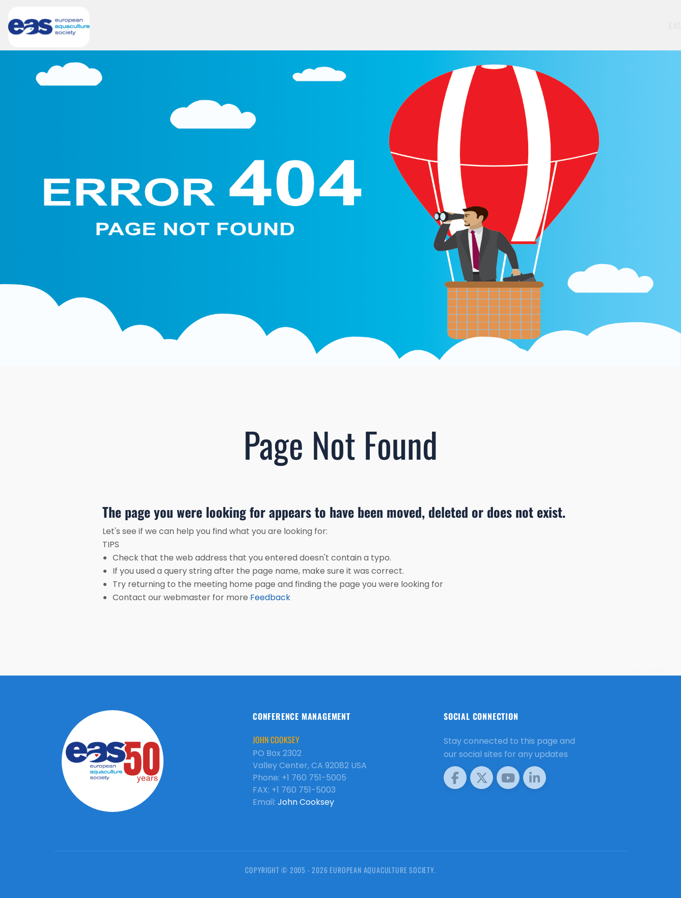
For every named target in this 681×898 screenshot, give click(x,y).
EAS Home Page (589, 25)
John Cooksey (306, 802)
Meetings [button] (644, 25)
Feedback (270, 597)
